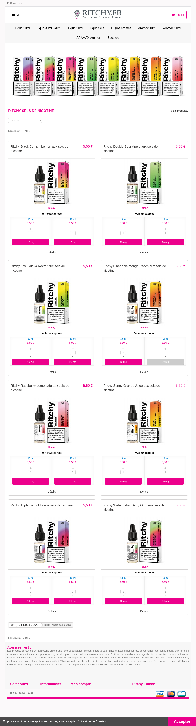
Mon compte (81, 684)
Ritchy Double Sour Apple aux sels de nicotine (130, 149)
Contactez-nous (49, 690)
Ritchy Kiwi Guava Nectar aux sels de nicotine (38, 268)
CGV (43, 700)
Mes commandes (81, 690)
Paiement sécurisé (51, 710)
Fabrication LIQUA (51, 695)
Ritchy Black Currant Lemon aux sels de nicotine (39, 149)
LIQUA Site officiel (21, 700)
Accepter (182, 721)
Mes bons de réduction (84, 710)
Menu (18, 15)
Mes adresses (79, 700)
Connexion (14, 3)
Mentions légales (50, 705)
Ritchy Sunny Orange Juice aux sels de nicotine (131, 388)
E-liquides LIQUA (20, 690)
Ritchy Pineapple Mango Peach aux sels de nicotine (134, 268)
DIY (12, 695)
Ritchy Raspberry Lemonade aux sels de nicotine (40, 388)
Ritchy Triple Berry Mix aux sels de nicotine (42, 505)
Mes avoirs (77, 695)
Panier (178, 14)
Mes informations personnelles (89, 705)
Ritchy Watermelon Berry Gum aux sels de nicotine (134, 507)
